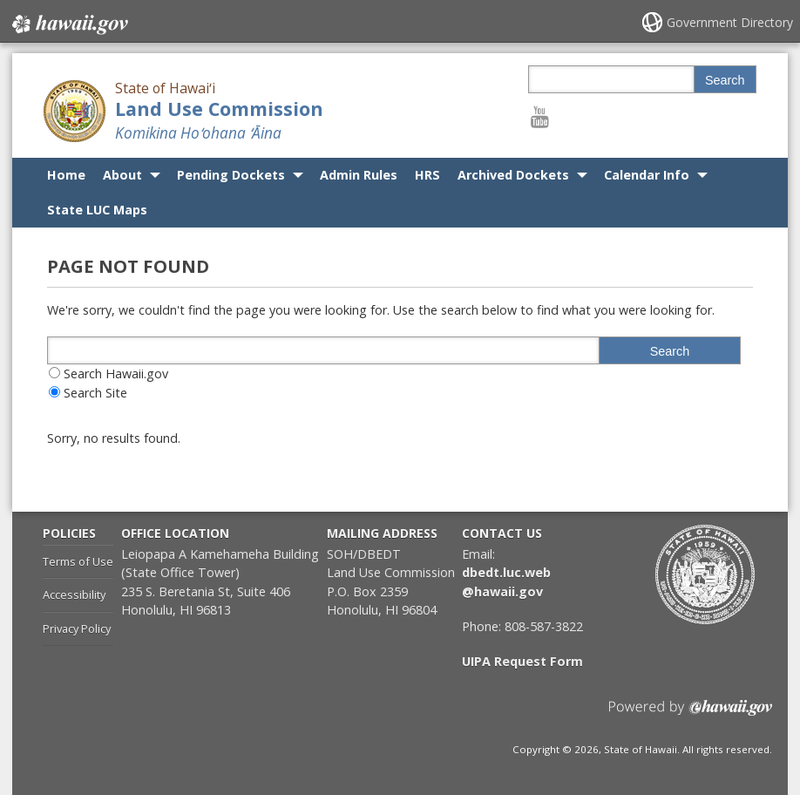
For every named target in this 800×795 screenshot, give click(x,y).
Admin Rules (358, 174)
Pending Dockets (231, 174)
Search (725, 80)
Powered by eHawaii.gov (690, 714)
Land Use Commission (219, 108)
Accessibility (74, 594)
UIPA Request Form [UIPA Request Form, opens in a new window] (522, 661)
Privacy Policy (77, 628)
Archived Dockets (513, 174)
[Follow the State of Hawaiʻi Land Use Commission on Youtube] (540, 116)
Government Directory (730, 22)
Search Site (95, 392)
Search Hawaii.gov (116, 373)
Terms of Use (78, 561)
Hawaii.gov (68, 23)
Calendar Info (646, 174)
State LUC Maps (97, 209)
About (122, 174)
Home (66, 174)
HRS (427, 174)
